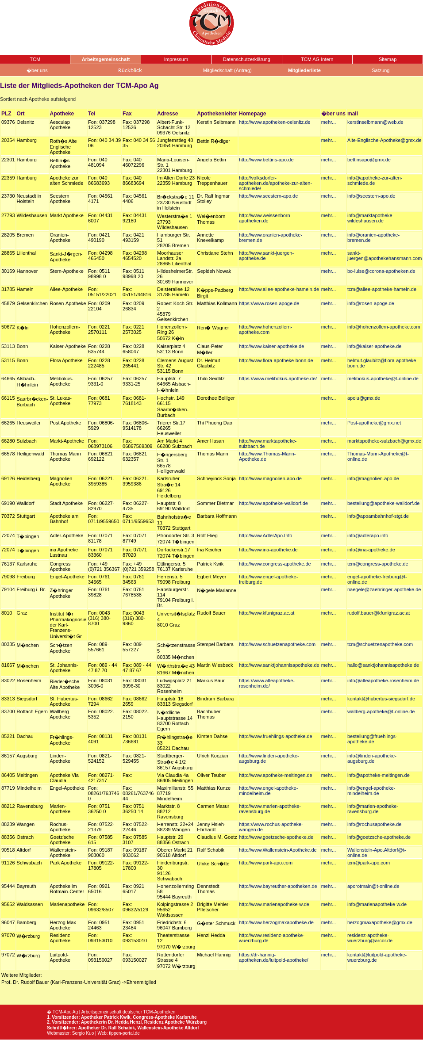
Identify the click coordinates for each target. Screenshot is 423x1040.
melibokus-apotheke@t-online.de (383, 378)
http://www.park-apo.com (265, 862)
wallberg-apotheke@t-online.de (381, 711)
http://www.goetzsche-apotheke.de (276, 837)
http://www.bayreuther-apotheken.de (278, 886)
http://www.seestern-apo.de (268, 196)
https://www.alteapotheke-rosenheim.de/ (267, 683)
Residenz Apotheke (164, 1022)
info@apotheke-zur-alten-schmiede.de (374, 180)
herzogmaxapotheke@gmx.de (379, 922)
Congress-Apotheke (154, 1017)
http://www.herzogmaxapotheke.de (276, 922)
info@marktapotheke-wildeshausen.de (370, 218)
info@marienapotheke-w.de (377, 904)
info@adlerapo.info (367, 535)
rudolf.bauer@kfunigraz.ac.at (378, 613)
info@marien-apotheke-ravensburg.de (372, 808)
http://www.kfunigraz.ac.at (266, 613)
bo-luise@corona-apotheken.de (381, 271)
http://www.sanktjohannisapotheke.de (279, 665)
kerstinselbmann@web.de (375, 122)
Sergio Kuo (83, 1033)
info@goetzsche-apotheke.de (379, 837)
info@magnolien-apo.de (373, 478)
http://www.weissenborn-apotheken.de (265, 218)
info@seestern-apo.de (371, 196)
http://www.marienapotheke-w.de (274, 904)
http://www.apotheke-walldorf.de (273, 503)
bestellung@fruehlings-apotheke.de (372, 739)
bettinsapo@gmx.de (369, 159)
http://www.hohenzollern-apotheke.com (265, 329)
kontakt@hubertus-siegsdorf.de (381, 698)
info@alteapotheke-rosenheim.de (383, 680)
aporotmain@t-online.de (373, 886)
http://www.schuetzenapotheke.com (277, 644)
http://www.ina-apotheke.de (268, 549)
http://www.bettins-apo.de (266, 159)
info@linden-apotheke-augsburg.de (371, 758)
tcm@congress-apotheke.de (377, 563)
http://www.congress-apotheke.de (275, 563)
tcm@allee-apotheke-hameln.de (381, 289)
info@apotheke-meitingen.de (378, 775)
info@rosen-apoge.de (370, 303)
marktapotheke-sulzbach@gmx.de (384, 441)
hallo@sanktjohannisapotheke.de (383, 665)
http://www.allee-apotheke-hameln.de (279, 289)
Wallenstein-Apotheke (160, 1027)
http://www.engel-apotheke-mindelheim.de (268, 790)
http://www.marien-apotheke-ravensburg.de (270, 808)
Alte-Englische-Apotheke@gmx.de (384, 140)
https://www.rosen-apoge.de (269, 303)
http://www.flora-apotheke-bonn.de (276, 360)
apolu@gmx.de (363, 398)
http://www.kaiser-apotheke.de (271, 346)
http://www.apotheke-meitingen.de (275, 775)
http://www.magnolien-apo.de (270, 478)
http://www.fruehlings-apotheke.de (275, 736)
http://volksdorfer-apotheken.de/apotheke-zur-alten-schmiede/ (275, 183)
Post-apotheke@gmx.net (374, 422)
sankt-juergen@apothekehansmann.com (384, 255)
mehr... (328, 122)
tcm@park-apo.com (368, 862)
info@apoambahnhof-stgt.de (378, 516)
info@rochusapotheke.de (374, 824)
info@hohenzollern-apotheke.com (383, 326)
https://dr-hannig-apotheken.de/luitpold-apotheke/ (273, 957)
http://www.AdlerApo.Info (265, 535)
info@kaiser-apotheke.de (374, 346)
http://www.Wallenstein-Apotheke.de (278, 850)
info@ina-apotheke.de (371, 549)
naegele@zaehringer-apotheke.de (384, 589)
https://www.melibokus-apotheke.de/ (278, 378)
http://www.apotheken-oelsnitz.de (274, 122)
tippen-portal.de (124, 1033)
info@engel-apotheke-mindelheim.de (371, 790)
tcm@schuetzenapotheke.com (380, 644)
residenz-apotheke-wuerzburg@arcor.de (369, 938)
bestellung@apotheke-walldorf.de (383, 503)
